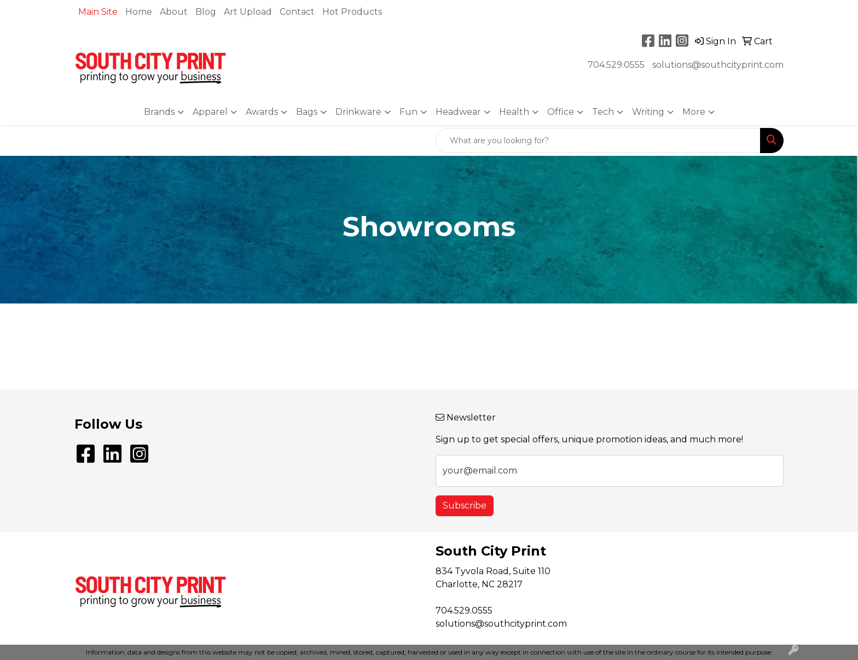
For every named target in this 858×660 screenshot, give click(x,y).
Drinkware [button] (358, 112)
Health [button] (514, 112)
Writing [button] (648, 112)
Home (138, 12)
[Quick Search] (598, 140)
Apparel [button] (210, 112)
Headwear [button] (458, 112)
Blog (205, 12)
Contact (297, 12)
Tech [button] (603, 112)
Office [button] (560, 112)
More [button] (693, 112)
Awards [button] (262, 112)
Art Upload (248, 12)
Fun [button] (408, 112)
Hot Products (352, 12)
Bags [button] (306, 112)
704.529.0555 (616, 65)
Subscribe (464, 505)
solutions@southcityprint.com (718, 65)
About (174, 12)
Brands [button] (159, 112)
